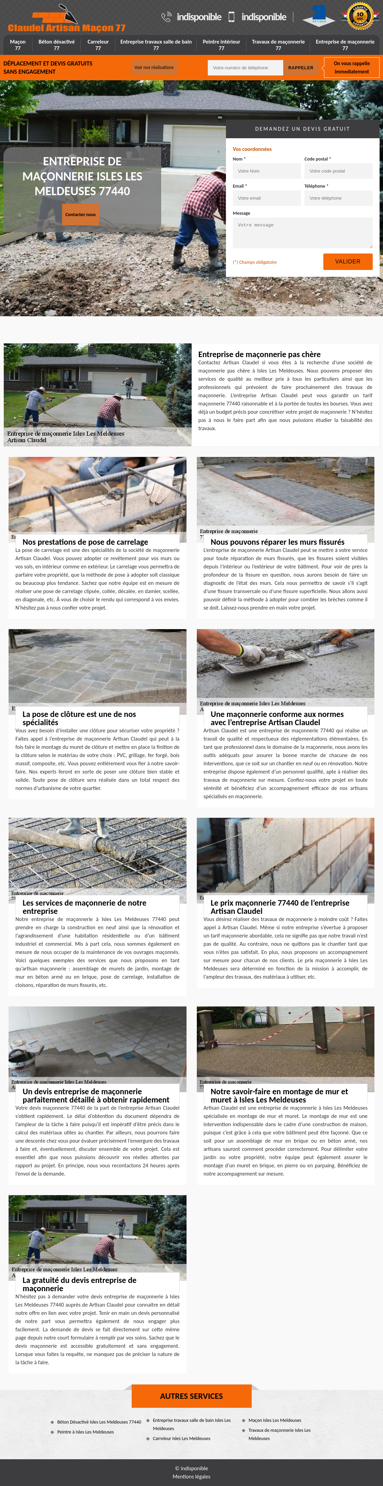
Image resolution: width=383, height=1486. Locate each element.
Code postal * (317, 159)
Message (241, 213)
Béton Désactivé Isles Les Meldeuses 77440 (99, 1422)
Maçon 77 (18, 44)
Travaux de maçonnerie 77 (278, 44)
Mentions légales (192, 1476)
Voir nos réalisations (153, 67)
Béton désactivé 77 (57, 44)
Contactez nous (80, 214)
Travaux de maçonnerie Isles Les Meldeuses (280, 1434)
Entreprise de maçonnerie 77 (345, 44)
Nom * (239, 159)
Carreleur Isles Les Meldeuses (181, 1438)
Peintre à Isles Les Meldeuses (85, 1432)
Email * (240, 186)
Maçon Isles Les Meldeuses (275, 1420)
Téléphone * (316, 186)
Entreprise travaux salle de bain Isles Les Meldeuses (192, 1424)
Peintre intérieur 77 (221, 44)
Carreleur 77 (98, 44)
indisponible (199, 17)
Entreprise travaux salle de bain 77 (156, 44)
